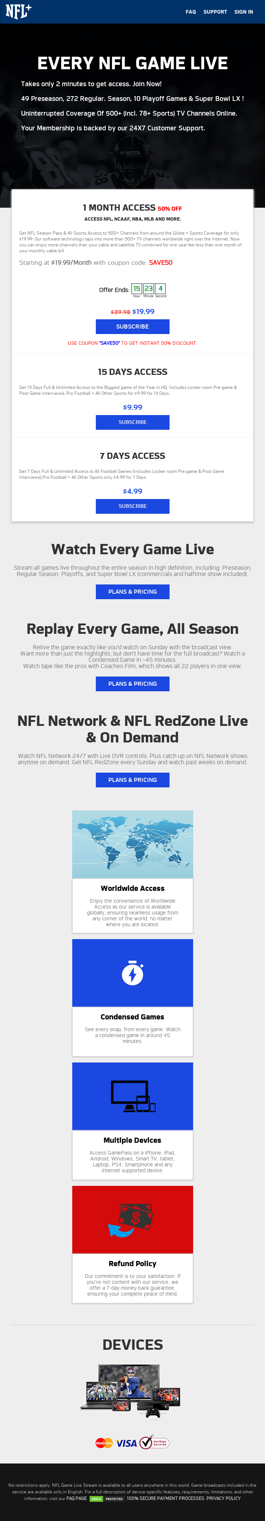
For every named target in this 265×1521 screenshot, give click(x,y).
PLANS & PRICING (132, 592)
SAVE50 (160, 262)
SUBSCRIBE (133, 422)
